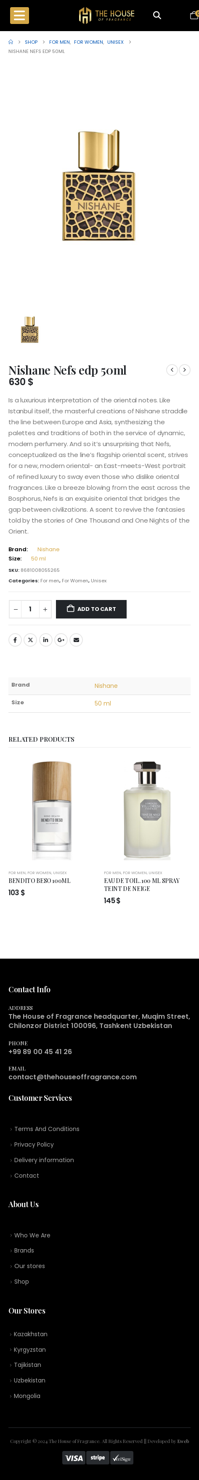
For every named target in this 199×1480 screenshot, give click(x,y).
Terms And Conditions (47, 1129)
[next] (185, 370)
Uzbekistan (29, 1380)
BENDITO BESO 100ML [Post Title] (39, 880)
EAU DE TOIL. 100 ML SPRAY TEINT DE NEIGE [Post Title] (142, 884)
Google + (61, 640)
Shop (21, 1281)
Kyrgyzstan (30, 1349)
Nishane (48, 549)
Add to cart (96, 609)
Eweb (183, 1441)
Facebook (15, 640)
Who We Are (32, 1235)
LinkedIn (46, 640)
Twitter (30, 640)
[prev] (172, 370)
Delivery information (44, 1160)
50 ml (38, 559)
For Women (75, 580)
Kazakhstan (31, 1334)
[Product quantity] (30, 609)
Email (76, 640)
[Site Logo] (106, 15)
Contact (26, 1175)
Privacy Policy (34, 1144)
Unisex (98, 580)
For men (49, 580)
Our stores (29, 1266)
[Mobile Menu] (19, 15)
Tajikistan (27, 1365)
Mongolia (27, 1396)
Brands (24, 1250)
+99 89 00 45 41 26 (40, 1052)
